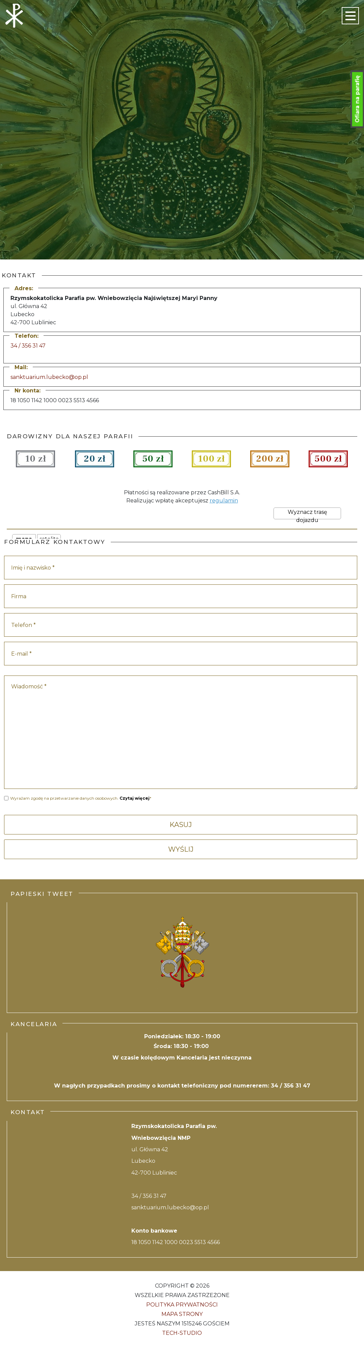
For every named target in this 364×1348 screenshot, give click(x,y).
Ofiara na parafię (357, 99)
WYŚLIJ (180, 849)
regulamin (224, 500)
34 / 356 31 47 (28, 345)
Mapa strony (182, 1314)
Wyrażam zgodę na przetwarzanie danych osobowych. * (80, 798)
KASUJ (181, 825)
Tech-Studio (182, 1333)
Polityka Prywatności (182, 1304)
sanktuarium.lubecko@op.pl (49, 377)
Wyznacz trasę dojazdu (307, 514)
